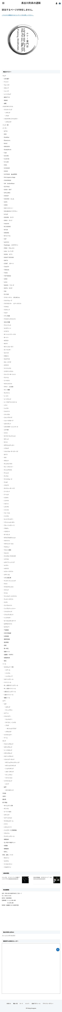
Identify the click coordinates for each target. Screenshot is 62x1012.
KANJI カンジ (8, 220)
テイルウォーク (8, 479)
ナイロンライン (8, 864)
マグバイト (7, 540)
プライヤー (7, 833)
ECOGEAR (7, 168)
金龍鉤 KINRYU (8, 654)
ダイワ (6, 454)
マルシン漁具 (7, 550)
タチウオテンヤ (9, 790)
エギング (7, 707)
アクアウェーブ (8, 300)
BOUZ (5, 143)
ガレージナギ (7, 362)
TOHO (6, 273)
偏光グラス (7, 97)
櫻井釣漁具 (7, 639)
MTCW (6, 229)
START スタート (9, 263)
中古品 (4, 793)
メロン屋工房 (7, 577)
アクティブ (7, 310)
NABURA (6, 233)
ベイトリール (7, 682)
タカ (5, 457)
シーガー (6, 396)
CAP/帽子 (6, 79)
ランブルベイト (8, 605)
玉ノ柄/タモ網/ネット (10, 842)
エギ (5, 704)
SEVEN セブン (8, 254)
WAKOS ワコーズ (9, 285)
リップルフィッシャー (10, 608)
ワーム (6, 738)
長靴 (5, 103)
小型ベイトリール (8, 695)
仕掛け (4, 796)
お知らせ (9, 1003)
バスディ (6, 497)
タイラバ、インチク (10, 722)
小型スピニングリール (10, 691)
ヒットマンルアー (8, 519)
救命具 (6, 100)
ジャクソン (7, 411)
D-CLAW (6, 162)
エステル (6, 861)
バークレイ (7, 491)
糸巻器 (6, 845)
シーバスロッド (8, 750)
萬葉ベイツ (7, 651)
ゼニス (6, 442)
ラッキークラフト (8, 599)
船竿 (5, 787)
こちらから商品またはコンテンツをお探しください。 (18, 15)
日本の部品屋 (7, 633)
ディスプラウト (8, 470)
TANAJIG (6, 270)
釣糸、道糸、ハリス (8, 855)
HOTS (5, 202)
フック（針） (6, 125)
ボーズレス (7, 534)
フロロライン (7, 867)
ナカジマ (6, 485)
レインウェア (7, 94)
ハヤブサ (6, 507)
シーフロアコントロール (10, 402)
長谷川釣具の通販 (31, 3)
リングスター (7, 617)
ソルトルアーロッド (9, 759)
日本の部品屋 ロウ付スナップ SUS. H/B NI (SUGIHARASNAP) (42, 878)
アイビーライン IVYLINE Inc (12, 297)
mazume (6, 223)
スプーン (6, 713)
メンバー (27, 1003)
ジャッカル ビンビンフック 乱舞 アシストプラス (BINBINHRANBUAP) (11, 878)
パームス (6, 494)
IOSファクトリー (8, 208)
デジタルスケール (8, 821)
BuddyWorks (7, 149)
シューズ (6, 91)
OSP (5, 239)
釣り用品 (5, 802)
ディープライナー (8, 467)
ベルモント (7, 531)
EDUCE (6, 171)
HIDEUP (6, 196)
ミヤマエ (6, 559)
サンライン (7, 393)
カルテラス (7, 359)
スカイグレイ (7, 423)
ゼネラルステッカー (9, 445)
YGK (5, 291)
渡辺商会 (6, 642)
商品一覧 (15, 1003)
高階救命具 (7, 658)
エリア (7, 784)
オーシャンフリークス (10, 334)
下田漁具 (6, 630)
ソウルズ (6, 448)
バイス (6, 824)
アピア (6, 313)
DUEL (5, 165)
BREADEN (7, 146)
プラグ (7, 116)
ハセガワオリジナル (8, 106)
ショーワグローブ (8, 420)
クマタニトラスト (8, 371)
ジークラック (7, 399)
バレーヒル (7, 513)
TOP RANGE (7, 276)
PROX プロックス (9, 248)
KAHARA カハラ (9, 217)
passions (7, 242)
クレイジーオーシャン (10, 374)
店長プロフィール (36, 1003)
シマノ (6, 405)
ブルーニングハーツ (9, 525)
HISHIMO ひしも (9, 199)
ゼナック (6, 439)
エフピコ (6, 331)
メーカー (5, 128)
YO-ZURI (6, 294)
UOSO (5, 279)
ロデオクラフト (8, 624)
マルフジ (6, 553)
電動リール (7, 698)
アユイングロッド (8, 744)
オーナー (6, 337)
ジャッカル (7, 414)
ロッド (4, 741)
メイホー (6, 565)
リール (4, 664)
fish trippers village (9, 177)
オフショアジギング (10, 765)
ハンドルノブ (8, 676)
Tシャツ (6, 82)
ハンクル (6, 516)
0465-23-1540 (8, 895)
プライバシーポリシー (48, 1003)
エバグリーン (7, 328)
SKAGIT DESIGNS (9, 257)
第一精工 (6, 648)
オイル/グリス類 (8, 805)
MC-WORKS (7, 226)
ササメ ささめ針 (8, 386)
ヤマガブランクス (8, 587)
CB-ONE (6, 156)
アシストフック (8, 109)
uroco (5, 282)
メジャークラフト (8, 571)
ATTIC (6, 131)
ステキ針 (6, 430)
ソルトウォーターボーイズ (11, 451)
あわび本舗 (7, 322)
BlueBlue (6, 137)
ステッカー (7, 815)
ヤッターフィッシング (10, 581)
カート (21, 1003)
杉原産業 (6, 636)
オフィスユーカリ (8, 346)
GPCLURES (7, 192)
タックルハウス (8, 464)
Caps (6, 152)
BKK (5, 134)
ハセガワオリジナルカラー (11, 119)
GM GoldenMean (9, 183)
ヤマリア (6, 590)
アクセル (7, 306)
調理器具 (6, 848)
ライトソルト (8, 778)
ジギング (7, 112)
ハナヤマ (6, 500)
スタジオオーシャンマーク (11, 427)
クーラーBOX (7, 811)
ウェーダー (7, 85)
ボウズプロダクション (10, 537)
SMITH (6, 260)
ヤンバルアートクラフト (10, 596)
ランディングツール (9, 836)
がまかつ (6, 356)
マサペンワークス (8, 544)
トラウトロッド (8, 781)
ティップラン (8, 710)
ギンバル (6, 808)
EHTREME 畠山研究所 (10, 174)
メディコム (7, 574)
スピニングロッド (8, 756)
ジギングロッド (8, 753)
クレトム (6, 377)
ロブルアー (7, 627)
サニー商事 (7, 390)
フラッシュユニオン (9, 522)
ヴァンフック (7, 325)
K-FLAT (6, 214)
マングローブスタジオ (10, 556)
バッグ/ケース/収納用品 (10, 830)
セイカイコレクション (10, 436)
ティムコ (6, 473)
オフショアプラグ (11, 728)
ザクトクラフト (8, 383)
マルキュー (7, 547)
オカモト (6, 340)
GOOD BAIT (8, 189)
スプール (7, 670)
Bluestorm (7, 140)
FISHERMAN (8, 180)
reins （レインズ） (9, 251)
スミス (6, 433)
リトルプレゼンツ (8, 614)
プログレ (6, 528)
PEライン (6, 858)
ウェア (4, 76)
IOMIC (6, 205)
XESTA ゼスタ (8, 288)
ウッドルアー (8, 719)
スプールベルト (8, 818)
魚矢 (5, 661)
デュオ (6, 482)
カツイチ (6, 353)
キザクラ (6, 365)
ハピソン (6, 504)
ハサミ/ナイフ (8, 827)
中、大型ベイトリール (10, 688)
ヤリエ (6, 593)
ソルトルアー (7, 716)
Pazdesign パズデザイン (11, 245)
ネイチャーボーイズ (9, 488)
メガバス (6, 568)
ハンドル (7, 673)
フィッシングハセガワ (8, 936)
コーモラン (7, 380)
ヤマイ (6, 584)
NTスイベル (7, 236)
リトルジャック (8, 611)
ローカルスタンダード (10, 621)
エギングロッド (8, 747)
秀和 (5, 645)
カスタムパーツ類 (8, 667)
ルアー (4, 701)
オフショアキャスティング (12, 762)
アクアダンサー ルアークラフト (12, 303)
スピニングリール (8, 679)
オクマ (6, 343)
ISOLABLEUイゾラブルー (11, 211)
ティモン (6, 476)
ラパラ (6, 602)
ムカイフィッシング (9, 562)
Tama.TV (6, 266)
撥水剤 (4, 799)
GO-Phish (7, 186)
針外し (6, 852)
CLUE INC (6, 159)
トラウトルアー (8, 735)
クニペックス (7, 368)
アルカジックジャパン (10, 319)
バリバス (6, 510)
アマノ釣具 (7, 316)
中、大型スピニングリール (11, 685)
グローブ (6, 88)
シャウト (6, 408)
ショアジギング (9, 768)
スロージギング (9, 771)
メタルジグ (8, 122)
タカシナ (6, 460)
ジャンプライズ (8, 417)
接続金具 (6, 839)
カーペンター (7, 350)
